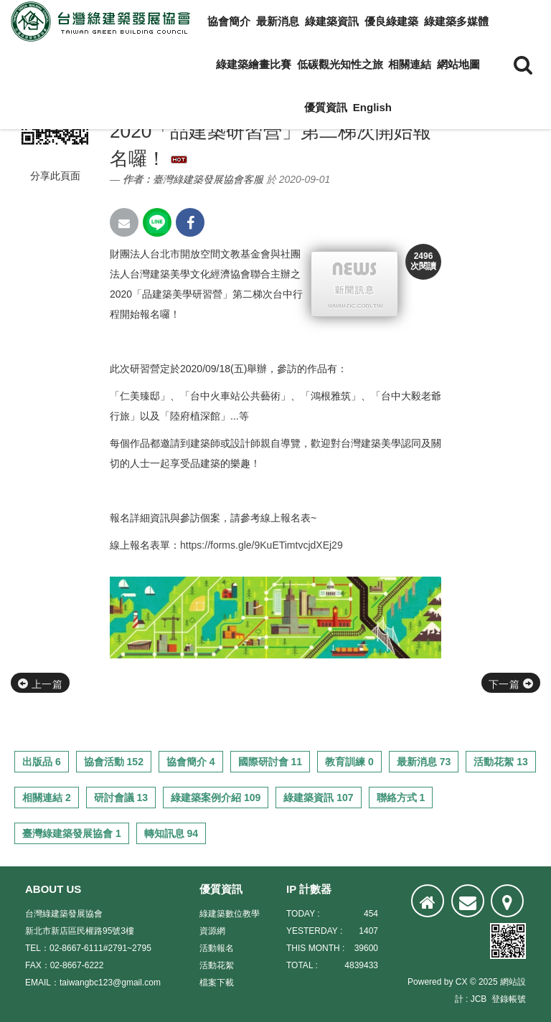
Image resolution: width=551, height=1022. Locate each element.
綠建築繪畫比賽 (253, 64)
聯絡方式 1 (401, 797)
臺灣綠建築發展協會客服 (208, 179)
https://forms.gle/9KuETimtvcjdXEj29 (261, 545)
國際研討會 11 (270, 761)
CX (462, 982)
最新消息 (277, 21)
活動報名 (216, 948)
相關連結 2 (46, 797)
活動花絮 (216, 965)
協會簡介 (228, 21)
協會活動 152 (113, 761)
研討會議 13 (121, 797)
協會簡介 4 (190, 761)
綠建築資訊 (332, 21)
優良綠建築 (391, 21)
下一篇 (511, 684)
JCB (479, 999)
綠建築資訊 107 (318, 797)
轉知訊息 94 (171, 833)
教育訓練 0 (349, 761)
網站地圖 (458, 64)
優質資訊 (325, 107)
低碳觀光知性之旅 (340, 64)
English (372, 107)
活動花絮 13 (500, 761)
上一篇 (40, 684)
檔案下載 (216, 983)
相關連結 (409, 64)
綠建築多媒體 (456, 21)
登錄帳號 (508, 999)
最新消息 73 (424, 761)
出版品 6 (41, 761)
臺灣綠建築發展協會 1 (71, 833)
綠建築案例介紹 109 (215, 797)
